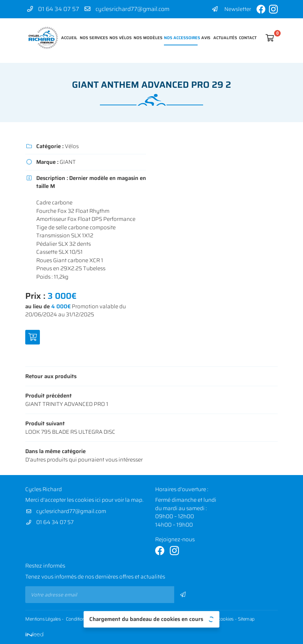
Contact (247, 38)
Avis (205, 38)
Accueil (68, 38)
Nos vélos (119, 38)
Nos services (93, 38)
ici (98, 500)
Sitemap (246, 619)
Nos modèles (147, 38)
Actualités (224, 38)
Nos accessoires (180, 38)
